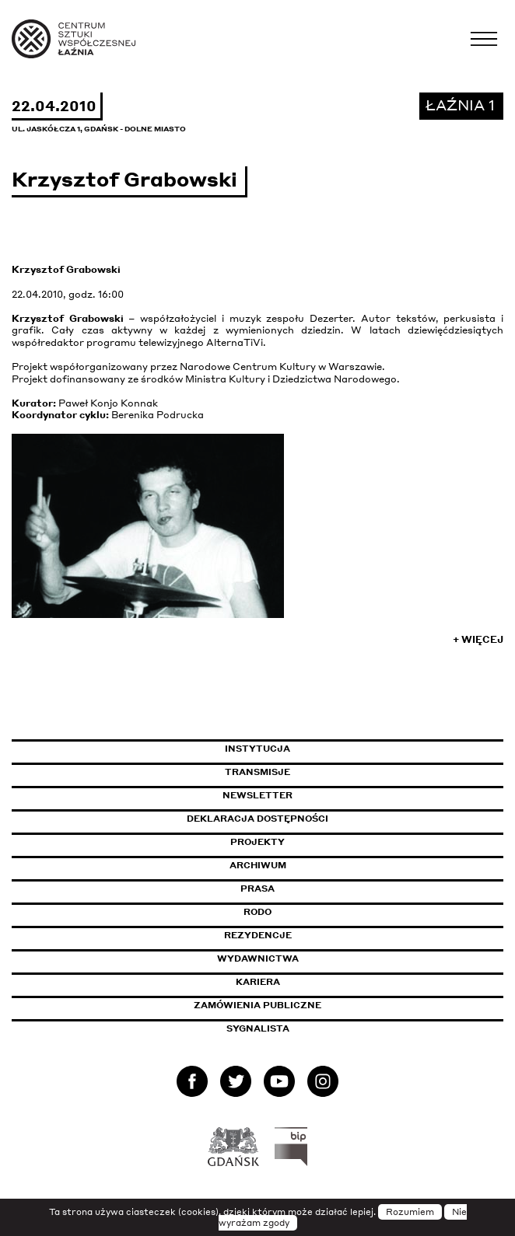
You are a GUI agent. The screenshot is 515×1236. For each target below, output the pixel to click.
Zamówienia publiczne (292, 1005)
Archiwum (257, 865)
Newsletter (257, 795)
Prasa (257, 888)
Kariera (258, 981)
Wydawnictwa (258, 958)
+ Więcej (478, 639)
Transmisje (323, 771)
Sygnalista (257, 1028)
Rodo (257, 911)
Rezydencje (258, 935)
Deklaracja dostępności (257, 818)
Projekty (257, 841)
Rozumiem (410, 1211)
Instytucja (257, 748)
